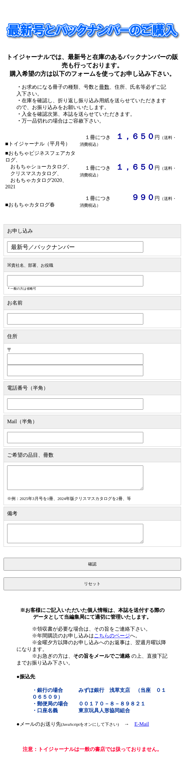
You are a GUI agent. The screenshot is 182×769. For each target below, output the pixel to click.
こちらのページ (112, 642)
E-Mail (141, 731)
